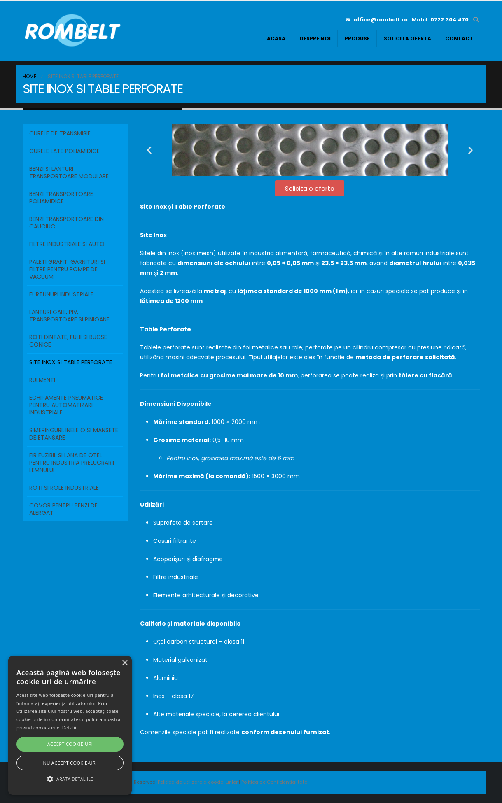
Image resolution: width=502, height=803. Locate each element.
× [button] (124, 663)
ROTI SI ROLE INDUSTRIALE (64, 488)
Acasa (276, 38)
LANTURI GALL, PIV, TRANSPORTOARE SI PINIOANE (69, 316)
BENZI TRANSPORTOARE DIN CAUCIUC (66, 222)
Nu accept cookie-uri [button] (70, 763)
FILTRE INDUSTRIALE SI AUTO (67, 244)
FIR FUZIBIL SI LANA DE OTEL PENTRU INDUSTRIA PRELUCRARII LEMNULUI (71, 462)
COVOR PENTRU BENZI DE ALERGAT (63, 509)
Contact (459, 38)
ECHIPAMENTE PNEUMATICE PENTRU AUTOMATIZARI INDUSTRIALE (66, 405)
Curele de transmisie (60, 133)
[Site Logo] (74, 31)
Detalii (69, 727)
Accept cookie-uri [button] (70, 744)
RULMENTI (42, 380)
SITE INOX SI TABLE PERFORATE (70, 362)
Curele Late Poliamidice (64, 151)
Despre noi (315, 38)
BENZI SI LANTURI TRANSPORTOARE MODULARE (69, 172)
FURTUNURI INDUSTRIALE (61, 294)
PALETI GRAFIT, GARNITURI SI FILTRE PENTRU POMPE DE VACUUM (67, 269)
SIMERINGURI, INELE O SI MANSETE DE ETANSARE (73, 434)
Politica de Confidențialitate (274, 782)
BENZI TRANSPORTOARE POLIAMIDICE (61, 197)
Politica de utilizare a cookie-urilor (198, 782)
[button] (476, 20)
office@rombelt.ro (377, 19)
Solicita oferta (407, 38)
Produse (357, 38)
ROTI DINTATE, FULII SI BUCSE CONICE (68, 341)
